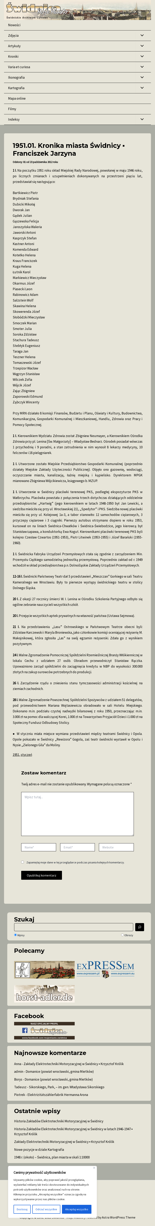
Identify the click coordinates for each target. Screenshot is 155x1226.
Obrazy (127, 935)
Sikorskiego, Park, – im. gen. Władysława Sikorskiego (66, 1087)
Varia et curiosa (19, 67)
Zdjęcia (13, 35)
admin (18, 1071)
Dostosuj (22, 1209)
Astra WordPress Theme (118, 1217)
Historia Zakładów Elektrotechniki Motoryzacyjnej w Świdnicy (58, 1121)
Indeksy (14, 119)
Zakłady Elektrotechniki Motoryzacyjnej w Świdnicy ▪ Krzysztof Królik (74, 1064)
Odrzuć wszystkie (46, 1209)
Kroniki (13, 56)
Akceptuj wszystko (76, 1209)
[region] (52, 1192)
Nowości (14, 25)
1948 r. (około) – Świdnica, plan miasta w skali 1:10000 (52, 1157)
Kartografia (16, 88)
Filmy (12, 109)
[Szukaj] (139, 927)
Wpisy (19, 935)
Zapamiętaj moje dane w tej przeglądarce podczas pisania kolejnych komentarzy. (75, 862)
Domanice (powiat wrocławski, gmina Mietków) (60, 1071)
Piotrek (19, 1094)
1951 (16, 754)
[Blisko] (94, 1168)
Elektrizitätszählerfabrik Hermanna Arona (57, 1094)
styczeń (26, 754)
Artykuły (14, 46)
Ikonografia (16, 77)
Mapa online (17, 98)
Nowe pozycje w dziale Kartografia (39, 1149)
